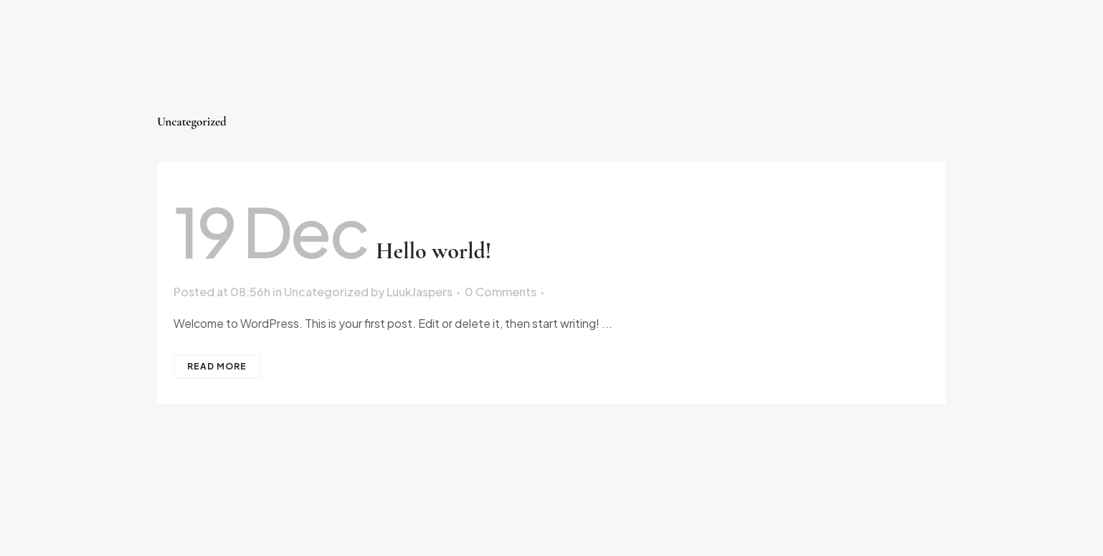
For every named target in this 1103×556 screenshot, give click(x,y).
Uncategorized (326, 291)
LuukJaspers (420, 291)
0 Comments (500, 291)
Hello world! (433, 251)
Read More (217, 366)
